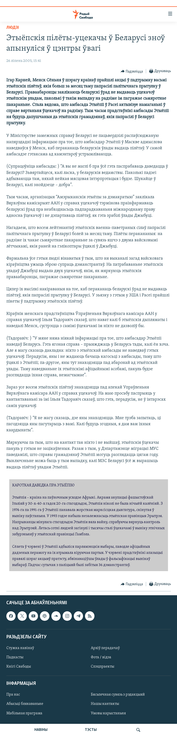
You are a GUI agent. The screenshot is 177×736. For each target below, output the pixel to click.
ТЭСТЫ (91, 730)
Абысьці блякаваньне (24, 704)
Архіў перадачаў (105, 648)
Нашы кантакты (105, 704)
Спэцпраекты (102, 667)
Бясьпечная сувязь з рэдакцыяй (118, 695)
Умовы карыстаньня (108, 713)
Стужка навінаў (20, 648)
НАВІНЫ (40, 730)
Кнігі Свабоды (18, 667)
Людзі (12, 27)
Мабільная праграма (24, 713)
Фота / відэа (101, 657)
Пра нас (13, 695)
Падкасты (14, 657)
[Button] (132, 71)
